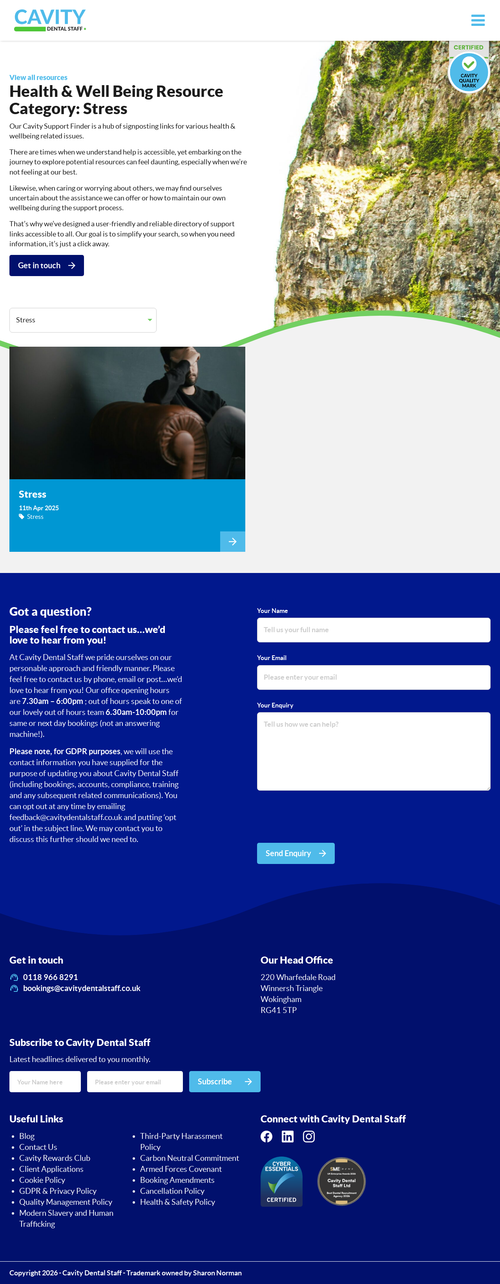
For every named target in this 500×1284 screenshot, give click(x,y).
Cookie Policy (42, 1180)
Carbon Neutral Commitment (189, 1158)
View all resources (38, 77)
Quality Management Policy (65, 1202)
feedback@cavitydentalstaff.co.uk (66, 817)
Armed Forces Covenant (181, 1169)
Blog (27, 1136)
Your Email (271, 657)
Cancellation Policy (172, 1191)
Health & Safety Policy (177, 1202)
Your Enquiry (275, 705)
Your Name (272, 610)
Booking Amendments (177, 1180)
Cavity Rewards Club (54, 1158)
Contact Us (38, 1147)
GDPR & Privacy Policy (58, 1191)
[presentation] (316, 818)
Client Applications (51, 1169)
